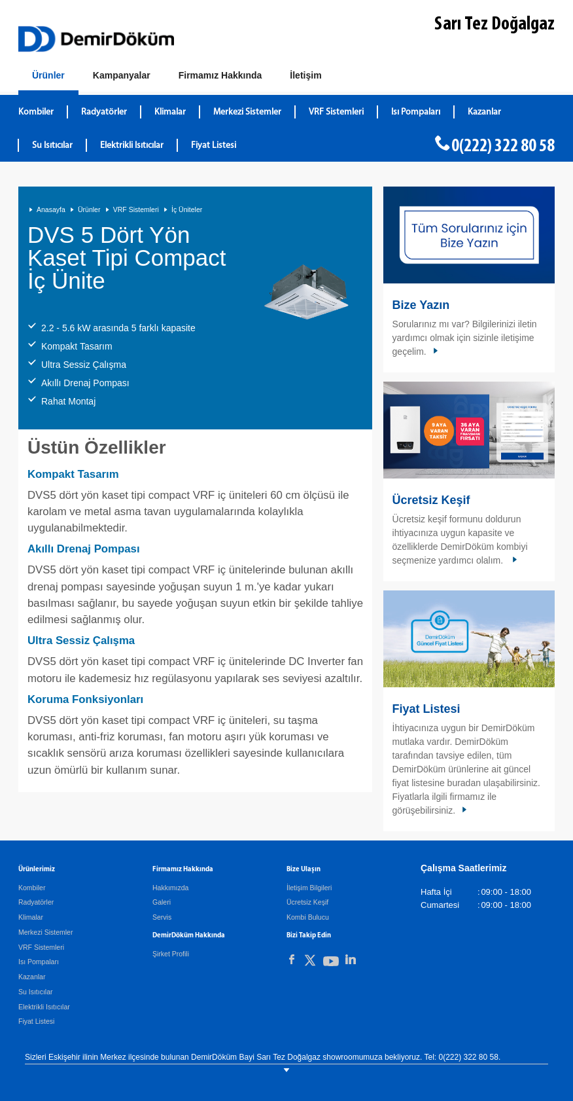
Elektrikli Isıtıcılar (44, 1007)
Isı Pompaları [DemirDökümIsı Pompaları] (415, 112)
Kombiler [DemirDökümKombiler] (36, 112)
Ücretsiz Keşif (431, 500)
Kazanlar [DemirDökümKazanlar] (484, 112)
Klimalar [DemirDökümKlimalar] (170, 112)
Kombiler (31, 888)
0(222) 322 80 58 (503, 146)
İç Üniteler (186, 209)
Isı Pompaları (38, 962)
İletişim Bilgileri (309, 888)
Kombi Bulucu (307, 917)
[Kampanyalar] (121, 76)
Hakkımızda (170, 888)
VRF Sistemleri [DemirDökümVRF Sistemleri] (336, 112)
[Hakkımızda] (220, 76)
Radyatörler (36, 902)
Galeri (161, 902)
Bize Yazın (421, 305)
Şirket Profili (170, 954)
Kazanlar (31, 977)
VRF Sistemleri (136, 209)
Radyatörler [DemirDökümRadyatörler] (104, 112)
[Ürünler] (48, 78)
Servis (161, 917)
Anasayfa (51, 209)
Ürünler (89, 209)
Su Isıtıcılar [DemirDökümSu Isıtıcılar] (52, 146)
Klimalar (30, 917)
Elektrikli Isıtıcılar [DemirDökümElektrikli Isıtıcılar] (132, 146)
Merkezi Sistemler (45, 932)
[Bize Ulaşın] (305, 76)
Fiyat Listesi (213, 146)
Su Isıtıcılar (35, 992)
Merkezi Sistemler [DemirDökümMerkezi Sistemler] (247, 112)
